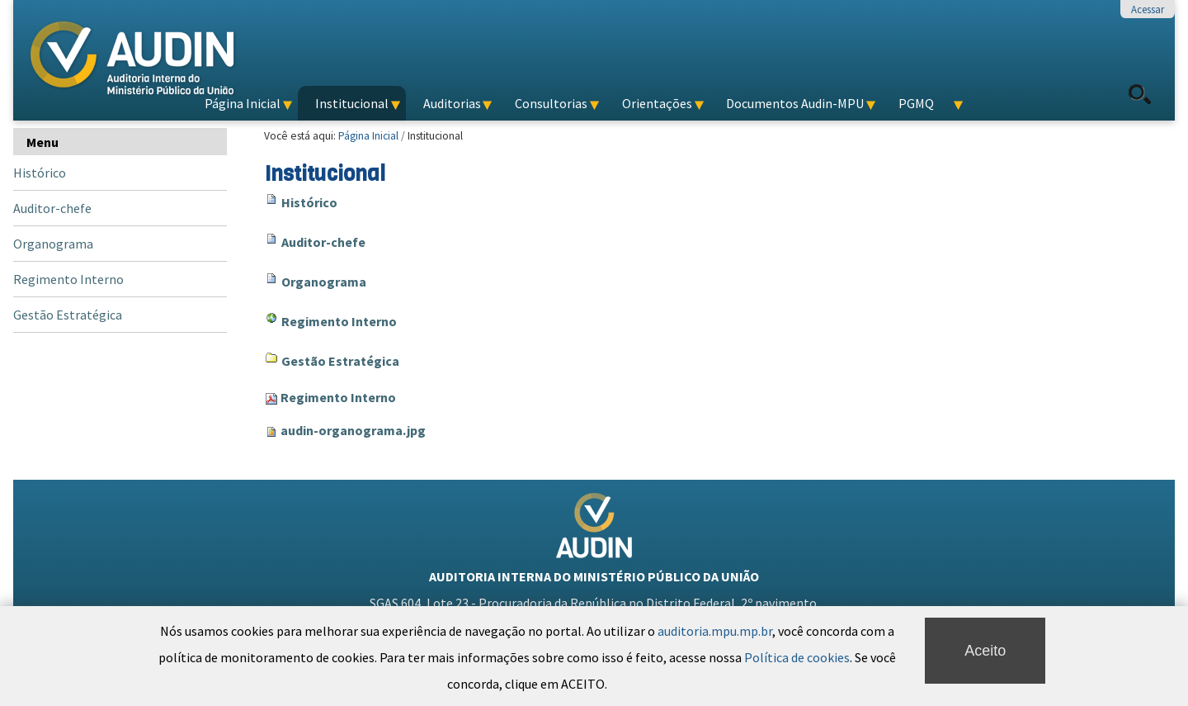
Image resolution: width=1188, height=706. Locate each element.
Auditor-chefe (323, 242)
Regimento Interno (339, 321)
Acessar (1147, 9)
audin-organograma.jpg (353, 430)
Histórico (309, 202)
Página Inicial (368, 136)
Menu (42, 142)
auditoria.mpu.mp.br (715, 697)
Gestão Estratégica (340, 361)
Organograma (323, 281)
